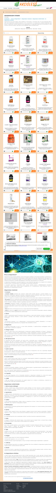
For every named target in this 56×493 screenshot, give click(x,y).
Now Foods (35, 28)
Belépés (18, 485)
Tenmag (39, 28)
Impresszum (6, 487)
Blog (23, 487)
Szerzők (24, 485)
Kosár (18, 488)
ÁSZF (5, 488)
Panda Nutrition (29, 28)
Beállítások (39, 248)
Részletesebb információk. (23, 245)
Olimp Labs (23, 28)
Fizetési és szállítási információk (9, 491)
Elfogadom (46, 248)
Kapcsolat (5, 486)
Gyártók (24, 486)
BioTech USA (17, 28)
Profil (17, 487)
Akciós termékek (16, 8)
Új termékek (10, 8)
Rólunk (5, 485)
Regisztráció (19, 486)
